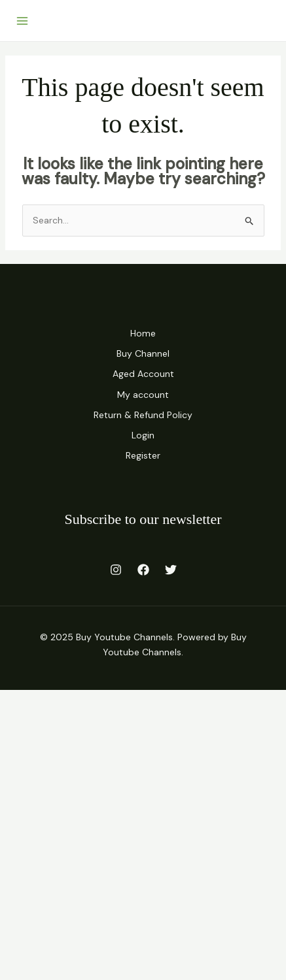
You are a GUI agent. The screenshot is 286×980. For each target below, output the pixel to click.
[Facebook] (143, 570)
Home (143, 333)
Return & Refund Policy (143, 415)
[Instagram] (116, 570)
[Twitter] (171, 570)
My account (143, 394)
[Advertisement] (143, 832)
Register (143, 455)
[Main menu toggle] (22, 21)
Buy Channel (143, 353)
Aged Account (143, 374)
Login (143, 435)
